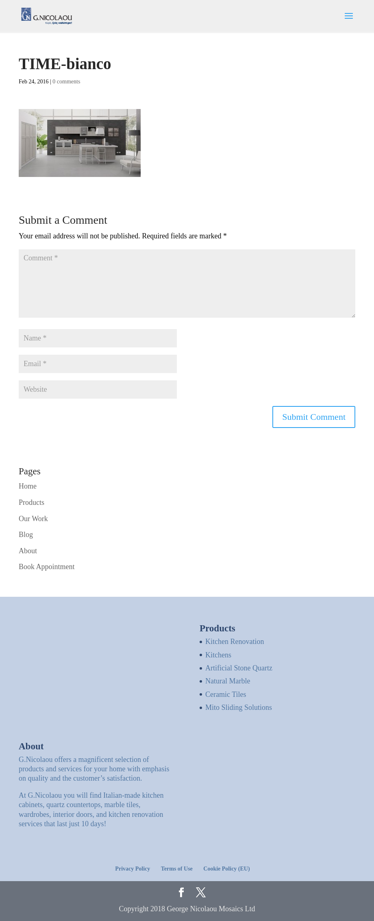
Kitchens (218, 655)
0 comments (66, 82)
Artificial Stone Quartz (238, 668)
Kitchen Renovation (234, 641)
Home (28, 486)
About (28, 551)
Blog (26, 534)
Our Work (33, 519)
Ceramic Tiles (225, 694)
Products (31, 502)
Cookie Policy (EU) (226, 869)
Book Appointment (47, 567)
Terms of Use (177, 869)
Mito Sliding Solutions (238, 707)
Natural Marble (227, 681)
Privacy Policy (132, 869)
